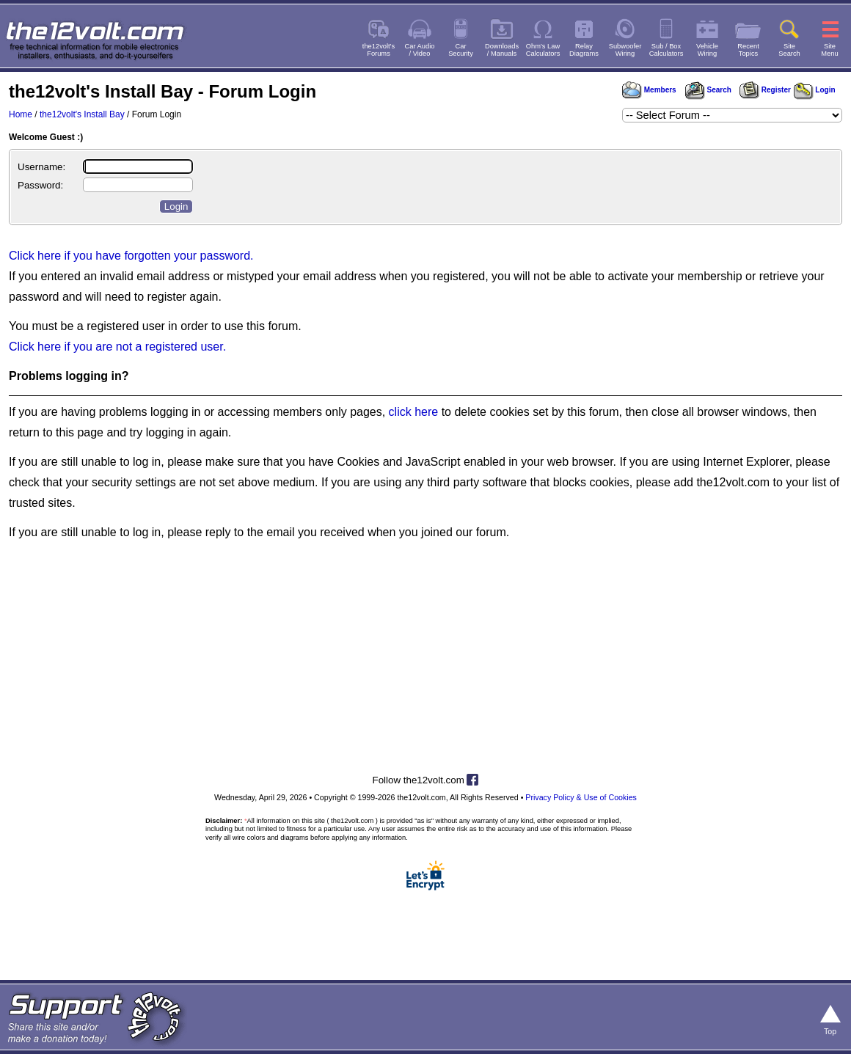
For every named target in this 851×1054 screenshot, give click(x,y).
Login (815, 90)
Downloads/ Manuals (502, 50)
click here (414, 412)
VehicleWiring (707, 50)
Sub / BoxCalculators (666, 50)
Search (707, 90)
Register (765, 90)
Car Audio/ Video (420, 50)
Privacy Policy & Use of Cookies (581, 797)
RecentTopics (748, 50)
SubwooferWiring (625, 50)
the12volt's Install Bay (82, 114)
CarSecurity (460, 50)
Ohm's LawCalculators (543, 50)
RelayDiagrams (584, 50)
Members (649, 90)
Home (20, 114)
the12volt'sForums (378, 50)
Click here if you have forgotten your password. (131, 255)
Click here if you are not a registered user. (117, 346)
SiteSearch (789, 50)
